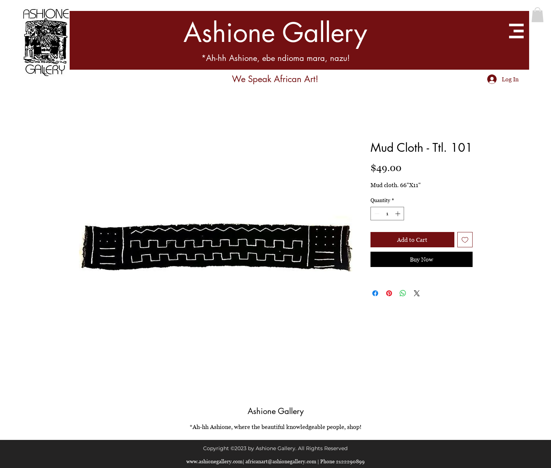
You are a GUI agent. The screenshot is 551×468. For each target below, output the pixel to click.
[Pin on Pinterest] (389, 293)
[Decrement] (376, 213)
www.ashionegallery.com (214, 461)
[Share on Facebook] (375, 293)
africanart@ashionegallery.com (280, 461)
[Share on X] (416, 293)
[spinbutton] (387, 213)
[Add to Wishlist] (465, 239)
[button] (537, 14)
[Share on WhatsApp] (403, 293)
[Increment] (398, 213)
